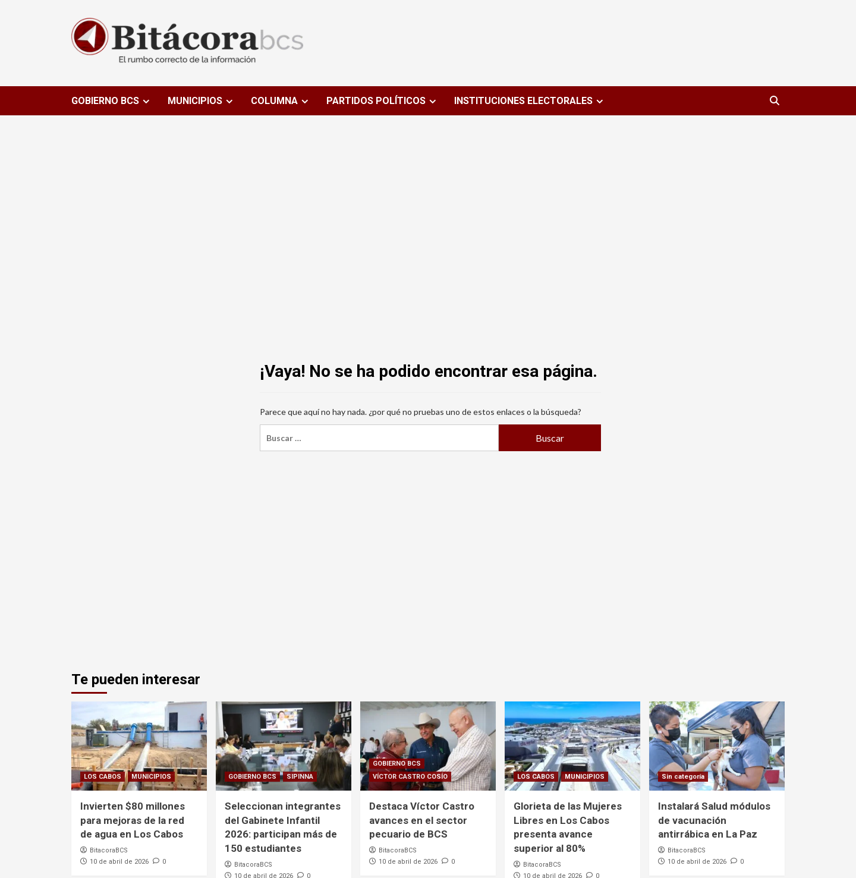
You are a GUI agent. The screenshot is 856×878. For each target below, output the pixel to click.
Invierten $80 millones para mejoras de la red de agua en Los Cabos (132, 820)
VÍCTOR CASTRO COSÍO (410, 777)
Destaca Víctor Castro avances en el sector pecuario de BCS (421, 820)
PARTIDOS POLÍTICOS (382, 100)
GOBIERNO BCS (112, 100)
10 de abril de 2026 (119, 862)
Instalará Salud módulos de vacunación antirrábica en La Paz (714, 820)
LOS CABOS (102, 777)
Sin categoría (683, 777)
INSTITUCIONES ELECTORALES (530, 100)
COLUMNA (281, 100)
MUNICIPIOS (202, 100)
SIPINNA (300, 777)
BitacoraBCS (109, 850)
